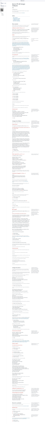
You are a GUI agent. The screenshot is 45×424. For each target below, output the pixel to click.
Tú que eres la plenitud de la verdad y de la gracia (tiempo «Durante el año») (21, 66)
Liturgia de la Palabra (16, 18)
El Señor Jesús (24, 58)
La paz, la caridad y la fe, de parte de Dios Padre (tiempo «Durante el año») (21, 44)
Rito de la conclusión (16, 20)
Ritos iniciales (15, 17)
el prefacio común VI (26, 341)
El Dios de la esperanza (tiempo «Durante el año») (21, 44)
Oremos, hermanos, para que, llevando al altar (23, 318)
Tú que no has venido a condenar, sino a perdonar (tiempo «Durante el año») (21, 67)
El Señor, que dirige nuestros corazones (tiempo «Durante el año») (21, 43)
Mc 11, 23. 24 (23, 386)
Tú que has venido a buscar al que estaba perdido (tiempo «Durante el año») (21, 68)
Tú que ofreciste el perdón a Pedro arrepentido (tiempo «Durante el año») (21, 68)
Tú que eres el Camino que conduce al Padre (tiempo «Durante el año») (21, 66)
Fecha (1, 2)
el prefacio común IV (17, 341)
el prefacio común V (21, 341)
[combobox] (3, 3)
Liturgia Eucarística (16, 19)
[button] (1, 0)
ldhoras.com (22, 0)
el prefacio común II (24, 340)
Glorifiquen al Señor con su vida (17, 418)
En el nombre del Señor (23, 418)
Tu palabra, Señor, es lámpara (19, 236)
